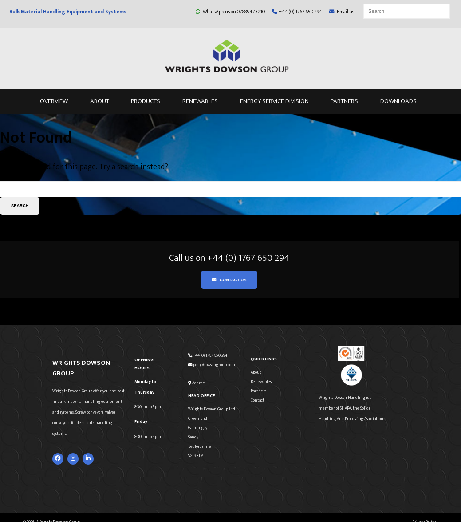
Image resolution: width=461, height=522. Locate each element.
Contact (257, 400)
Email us (341, 12)
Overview (54, 101)
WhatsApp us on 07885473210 (230, 12)
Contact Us (229, 280)
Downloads (398, 101)
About (99, 101)
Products (145, 101)
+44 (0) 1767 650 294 (297, 12)
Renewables (200, 101)
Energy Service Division (274, 101)
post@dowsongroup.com (211, 364)
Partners (344, 101)
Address (196, 383)
